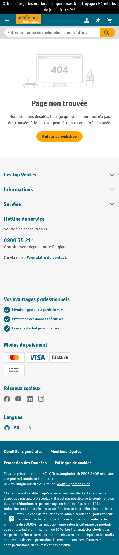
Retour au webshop (59, 136)
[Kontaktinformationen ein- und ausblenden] (11, 519)
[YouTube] (18, 400)
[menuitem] (86, 20)
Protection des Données (25, 463)
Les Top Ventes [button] (59, 174)
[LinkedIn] (30, 400)
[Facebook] (7, 400)
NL (30, 427)
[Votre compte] (86, 20)
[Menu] (7, 20)
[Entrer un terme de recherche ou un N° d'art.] (52, 32)
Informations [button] (59, 189)
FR (16, 427)
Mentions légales (65, 451)
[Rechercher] (107, 32)
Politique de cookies (73, 463)
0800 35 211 (19, 240)
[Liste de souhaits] (98, 20)
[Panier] (109, 20)
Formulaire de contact (46, 257)
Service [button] (59, 204)
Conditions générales (23, 451)
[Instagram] (41, 400)
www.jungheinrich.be (73, 484)
